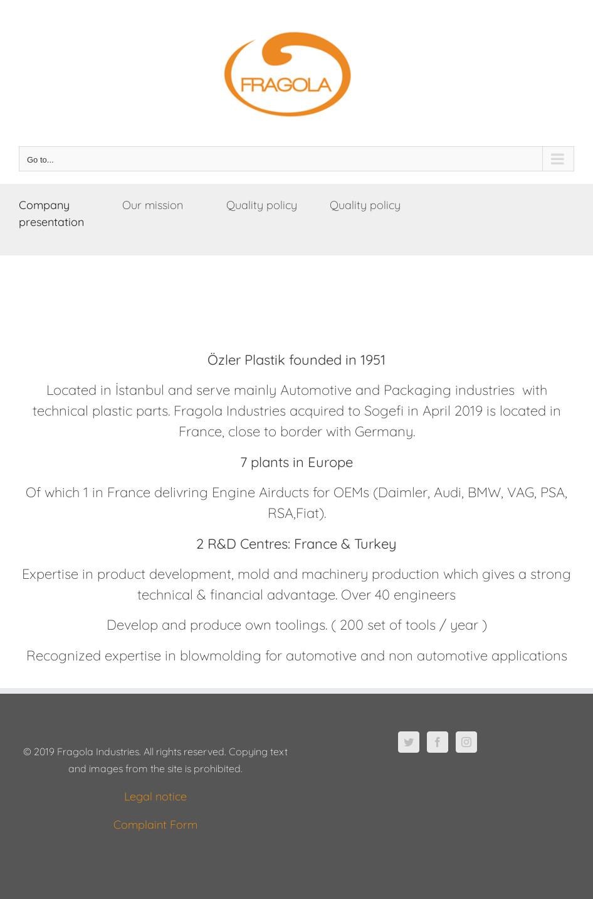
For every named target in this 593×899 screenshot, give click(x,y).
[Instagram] (466, 742)
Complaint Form (155, 824)
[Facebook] (437, 742)
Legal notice (155, 796)
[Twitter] (408, 742)
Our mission (152, 205)
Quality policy (261, 205)
